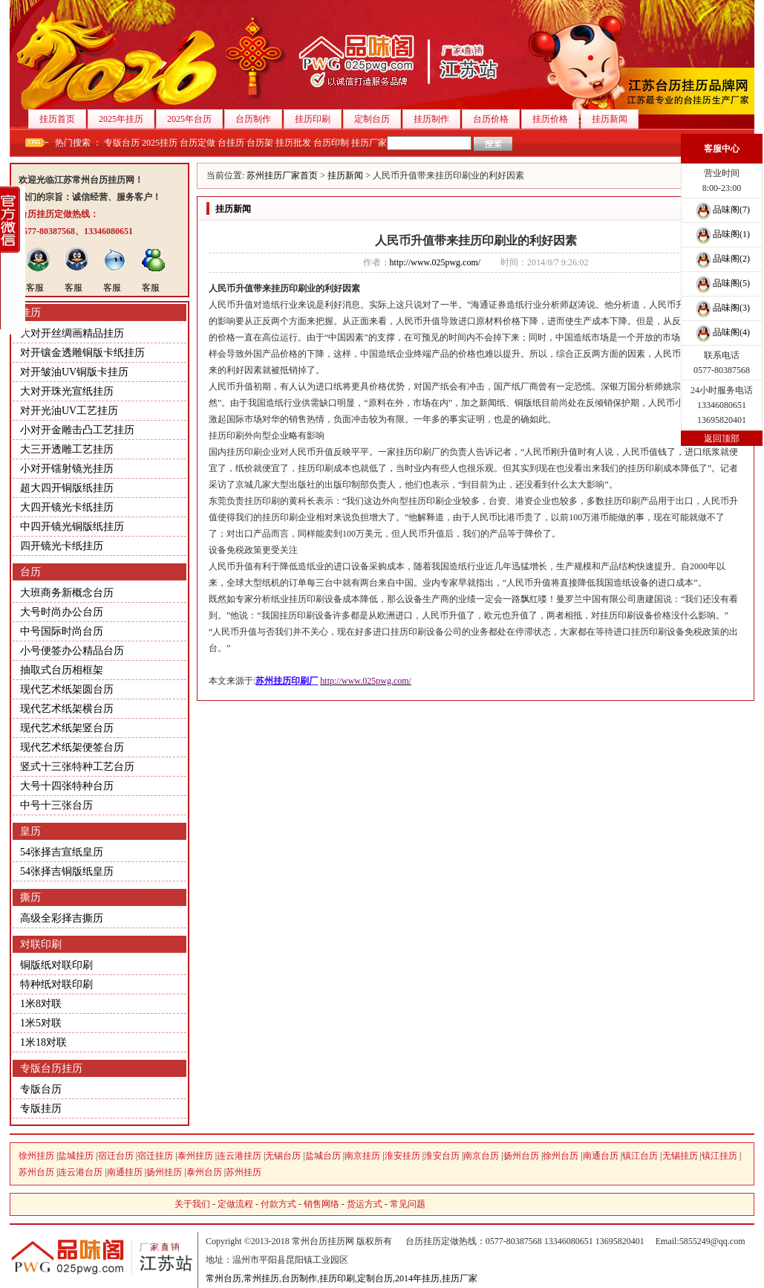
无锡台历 (283, 1156)
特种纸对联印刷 (56, 984)
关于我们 (192, 1204)
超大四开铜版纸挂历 (67, 487)
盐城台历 (323, 1156)
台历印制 (331, 142)
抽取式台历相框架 (61, 670)
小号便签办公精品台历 (72, 650)
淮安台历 (442, 1156)
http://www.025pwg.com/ (435, 262)
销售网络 (321, 1204)
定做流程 (235, 1204)
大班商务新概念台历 (67, 592)
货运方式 (364, 1204)
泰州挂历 (195, 1156)
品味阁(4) (721, 332)
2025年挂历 (126, 119)
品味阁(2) (721, 258)
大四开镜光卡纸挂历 (67, 507)
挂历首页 (62, 119)
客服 (35, 287)
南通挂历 (125, 1172)
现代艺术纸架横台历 (67, 708)
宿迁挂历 (155, 1156)
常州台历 (223, 1278)
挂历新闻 (615, 119)
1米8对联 (41, 1003)
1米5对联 (41, 1023)
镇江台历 (640, 1156)
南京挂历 (362, 1156)
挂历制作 (437, 119)
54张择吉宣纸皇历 (61, 852)
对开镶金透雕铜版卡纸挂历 (82, 352)
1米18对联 (43, 1042)
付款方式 (278, 1204)
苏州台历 (36, 1172)
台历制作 (258, 119)
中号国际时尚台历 (61, 631)
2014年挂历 (417, 1278)
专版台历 (122, 142)
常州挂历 (261, 1278)
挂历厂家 (369, 142)
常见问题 (407, 1204)
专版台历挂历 (51, 1068)
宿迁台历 (116, 1156)
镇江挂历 (719, 1156)
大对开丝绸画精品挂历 (72, 333)
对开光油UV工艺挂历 (69, 410)
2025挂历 (159, 142)
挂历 (30, 312)
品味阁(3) (721, 307)
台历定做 (197, 142)
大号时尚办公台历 (61, 612)
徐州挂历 (36, 1156)
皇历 (30, 831)
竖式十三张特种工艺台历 (77, 766)
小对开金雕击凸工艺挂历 (77, 430)
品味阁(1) (721, 234)
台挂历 (231, 142)
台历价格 (496, 119)
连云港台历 (80, 1172)
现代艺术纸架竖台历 (67, 728)
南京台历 (481, 1156)
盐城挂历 (76, 1156)
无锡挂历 (680, 1156)
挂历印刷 (318, 119)
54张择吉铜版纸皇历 (67, 871)
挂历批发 (293, 142)
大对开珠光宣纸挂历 (67, 391)
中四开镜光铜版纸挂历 (72, 526)
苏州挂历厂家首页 (282, 175)
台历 (30, 571)
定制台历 (377, 119)
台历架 (259, 142)
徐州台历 (560, 1156)
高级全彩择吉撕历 (61, 918)
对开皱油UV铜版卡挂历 (74, 372)
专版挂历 (41, 1108)
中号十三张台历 (56, 805)
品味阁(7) (721, 209)
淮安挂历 (402, 1156)
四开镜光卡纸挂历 (61, 545)
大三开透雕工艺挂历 (67, 449)
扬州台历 (521, 1156)
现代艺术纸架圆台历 (67, 689)
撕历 (30, 897)
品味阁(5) (721, 283)
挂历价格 (555, 119)
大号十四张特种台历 (67, 786)
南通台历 (600, 1156)
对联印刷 (41, 944)
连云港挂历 (239, 1156)
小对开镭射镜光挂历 (67, 468)
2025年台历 (195, 119)
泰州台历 (204, 1172)
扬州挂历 (164, 1172)
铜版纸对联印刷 (56, 965)
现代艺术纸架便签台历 (72, 747)
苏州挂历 (243, 1172)
